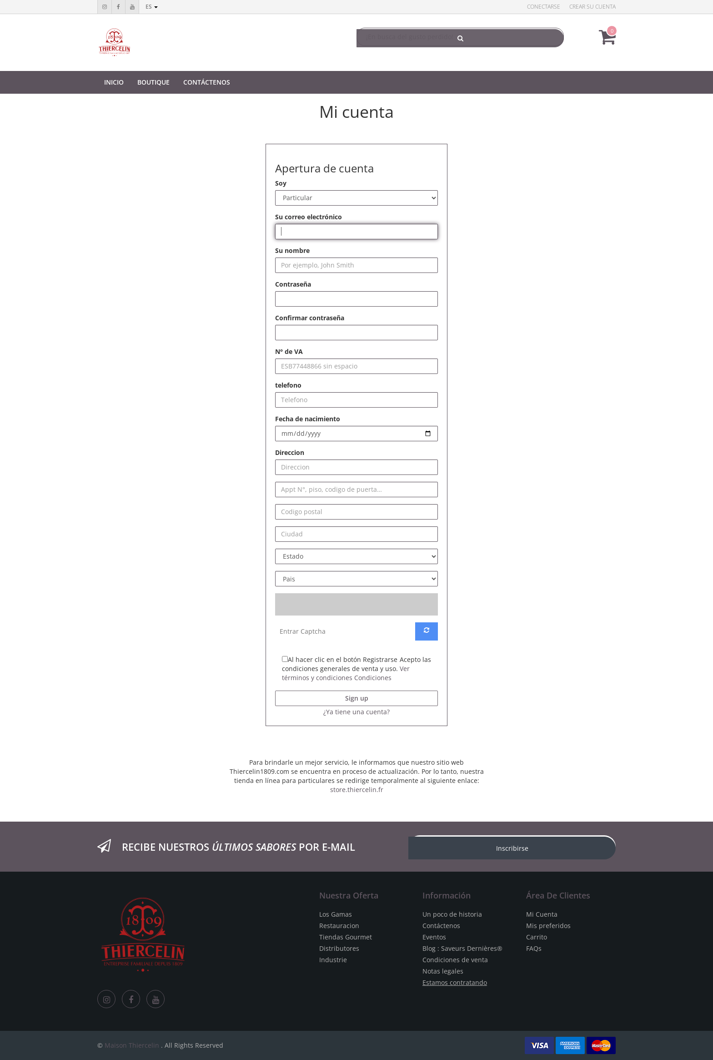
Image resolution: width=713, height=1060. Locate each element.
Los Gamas (335, 914)
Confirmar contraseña (309, 317)
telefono (288, 385)
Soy (280, 183)
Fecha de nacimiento (307, 418)
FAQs (534, 948)
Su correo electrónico (308, 216)
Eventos (434, 937)
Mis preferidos (548, 925)
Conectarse (543, 6)
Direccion (289, 452)
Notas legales (442, 971)
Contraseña (293, 284)
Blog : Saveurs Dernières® (462, 948)
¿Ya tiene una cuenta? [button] (356, 711)
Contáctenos (441, 925)
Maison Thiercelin (132, 1045)
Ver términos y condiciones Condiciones (346, 673)
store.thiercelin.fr (356, 789)
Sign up (356, 698)
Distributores (339, 948)
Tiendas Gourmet (345, 937)
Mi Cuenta (541, 914)
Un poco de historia (452, 914)
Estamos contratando (454, 982)
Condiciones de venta (455, 959)
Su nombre (292, 250)
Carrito (536, 937)
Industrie (333, 959)
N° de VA (289, 351)
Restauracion (339, 925)
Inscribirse (512, 848)
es (152, 6)
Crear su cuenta (592, 6)
